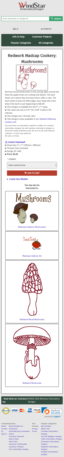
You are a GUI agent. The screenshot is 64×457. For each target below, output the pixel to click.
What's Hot (45, 429)
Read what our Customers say (15, 400)
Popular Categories (21, 43)
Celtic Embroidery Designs (51, 439)
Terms (34, 431)
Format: (12, 159)
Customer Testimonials (18, 444)
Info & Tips (13, 442)
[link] (52, 412)
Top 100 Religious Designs (51, 436)
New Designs (46, 426)
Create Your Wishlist (18, 179)
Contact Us (46, 29)
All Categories (46, 43)
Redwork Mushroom (32, 383)
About (3, 426)
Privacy (35, 429)
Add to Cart (32, 173)
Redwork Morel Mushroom (32, 319)
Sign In (15, 29)
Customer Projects (42, 36)
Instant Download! (16, 142)
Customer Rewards (16, 436)
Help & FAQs (14, 439)
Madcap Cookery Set (32, 256)
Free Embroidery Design (18, 449)
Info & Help (18, 36)
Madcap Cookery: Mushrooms (32, 227)
